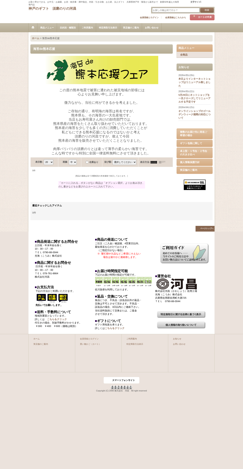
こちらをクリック (57, 319)
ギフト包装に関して (191, 143)
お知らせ (177, 339)
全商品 (184, 54)
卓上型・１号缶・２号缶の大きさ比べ (193, 153)
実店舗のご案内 (188, 170)
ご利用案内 (131, 339)
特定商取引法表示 (134, 344)
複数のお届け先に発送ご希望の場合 (193, 133)
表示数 (39, 162)
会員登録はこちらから (175, 17)
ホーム (36, 339)
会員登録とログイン (149, 17)
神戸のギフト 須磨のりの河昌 (52, 8)
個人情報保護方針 (190, 162)
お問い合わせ (179, 344)
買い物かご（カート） (90, 344)
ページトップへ (207, 228)
